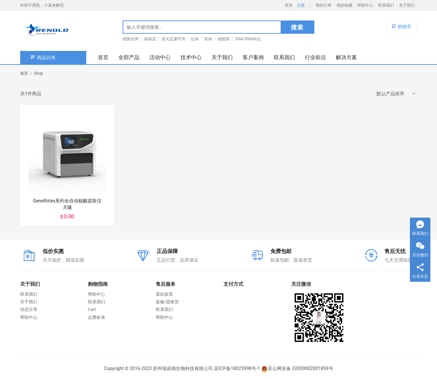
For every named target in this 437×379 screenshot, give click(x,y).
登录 (289, 5)
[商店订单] (397, 94)
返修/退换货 (167, 301)
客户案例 (253, 57)
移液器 (150, 39)
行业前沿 (315, 57)
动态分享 (28, 309)
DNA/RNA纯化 (248, 39)
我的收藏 (344, 5)
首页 (103, 57)
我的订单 (324, 5)
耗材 (208, 39)
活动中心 (160, 57)
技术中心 (191, 57)
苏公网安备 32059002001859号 (297, 368)
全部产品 (128, 57)
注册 (301, 5)
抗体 (195, 39)
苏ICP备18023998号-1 (237, 368)
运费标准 (96, 317)
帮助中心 (365, 5)
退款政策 (164, 294)
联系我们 (386, 5)
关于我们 (407, 5)
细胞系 (224, 39)
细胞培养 (131, 39)
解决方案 (346, 57)
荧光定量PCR (173, 39)
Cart (92, 309)
